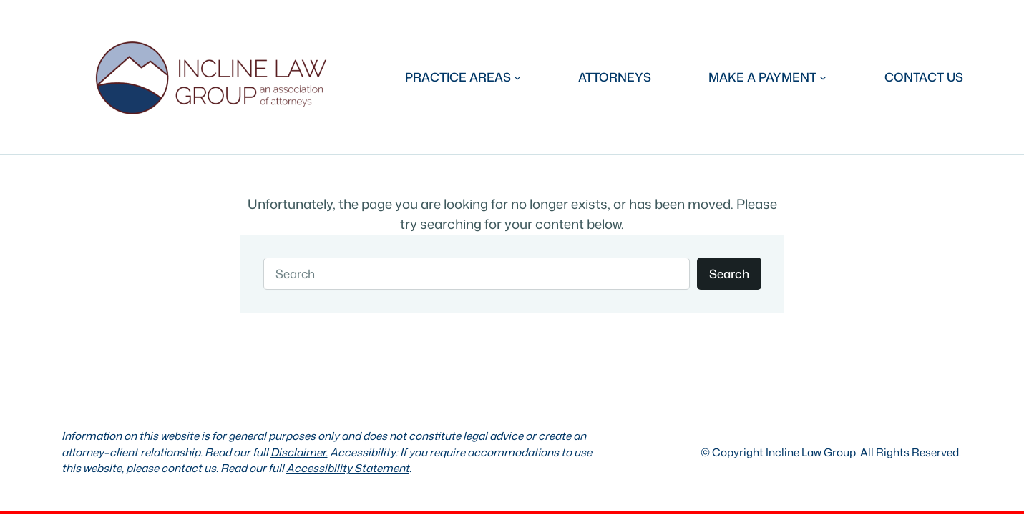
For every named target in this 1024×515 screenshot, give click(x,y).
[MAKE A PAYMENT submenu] (767, 77)
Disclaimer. (299, 452)
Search (729, 273)
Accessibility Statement (347, 468)
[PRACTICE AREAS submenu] (463, 77)
